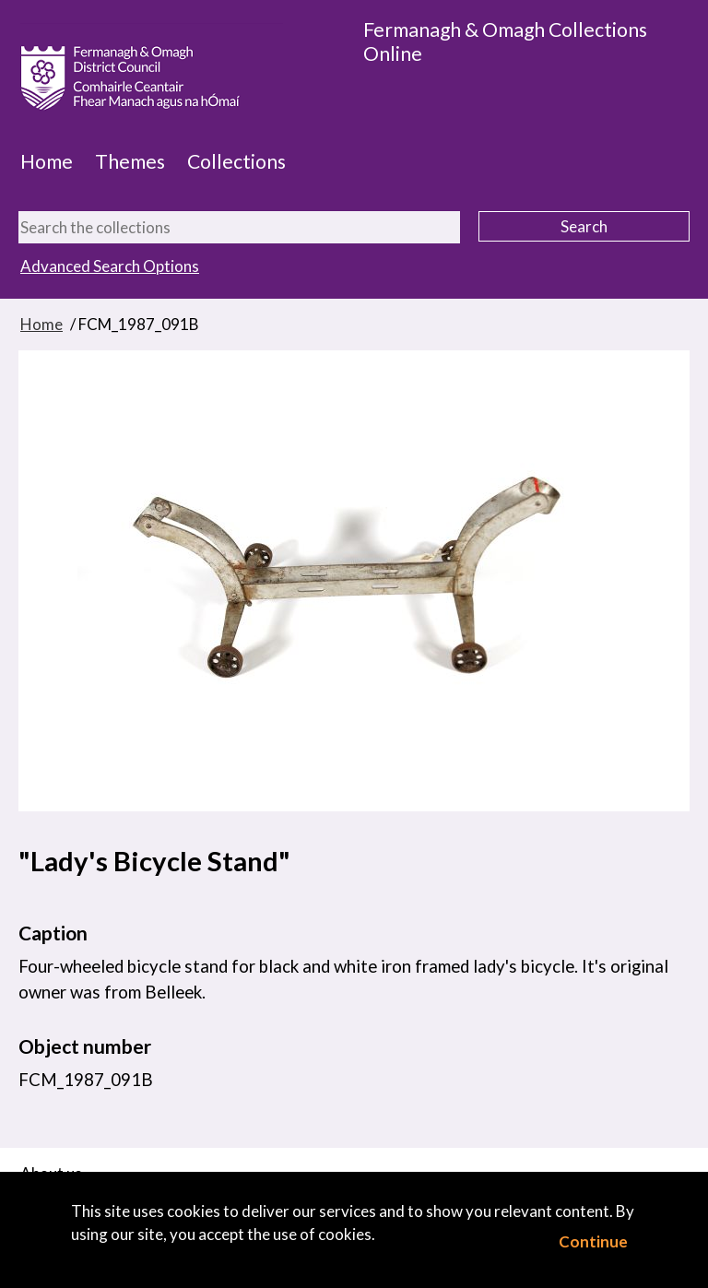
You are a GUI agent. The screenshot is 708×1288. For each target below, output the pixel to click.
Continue (593, 1241)
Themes (130, 161)
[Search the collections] (239, 227)
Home (46, 161)
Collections (236, 161)
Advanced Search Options (109, 266)
